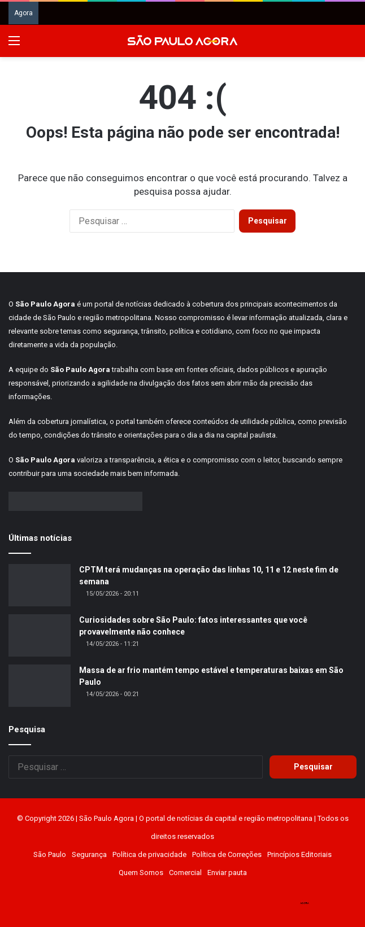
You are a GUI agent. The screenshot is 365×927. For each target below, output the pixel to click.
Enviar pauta (227, 872)
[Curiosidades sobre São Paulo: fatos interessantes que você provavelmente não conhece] (39, 635)
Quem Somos (141, 872)
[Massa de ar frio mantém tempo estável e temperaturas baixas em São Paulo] (39, 685)
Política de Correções (227, 854)
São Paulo (49, 854)
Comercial (185, 872)
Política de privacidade (149, 854)
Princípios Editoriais (299, 854)
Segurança (89, 854)
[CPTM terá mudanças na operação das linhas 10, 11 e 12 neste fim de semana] (39, 585)
